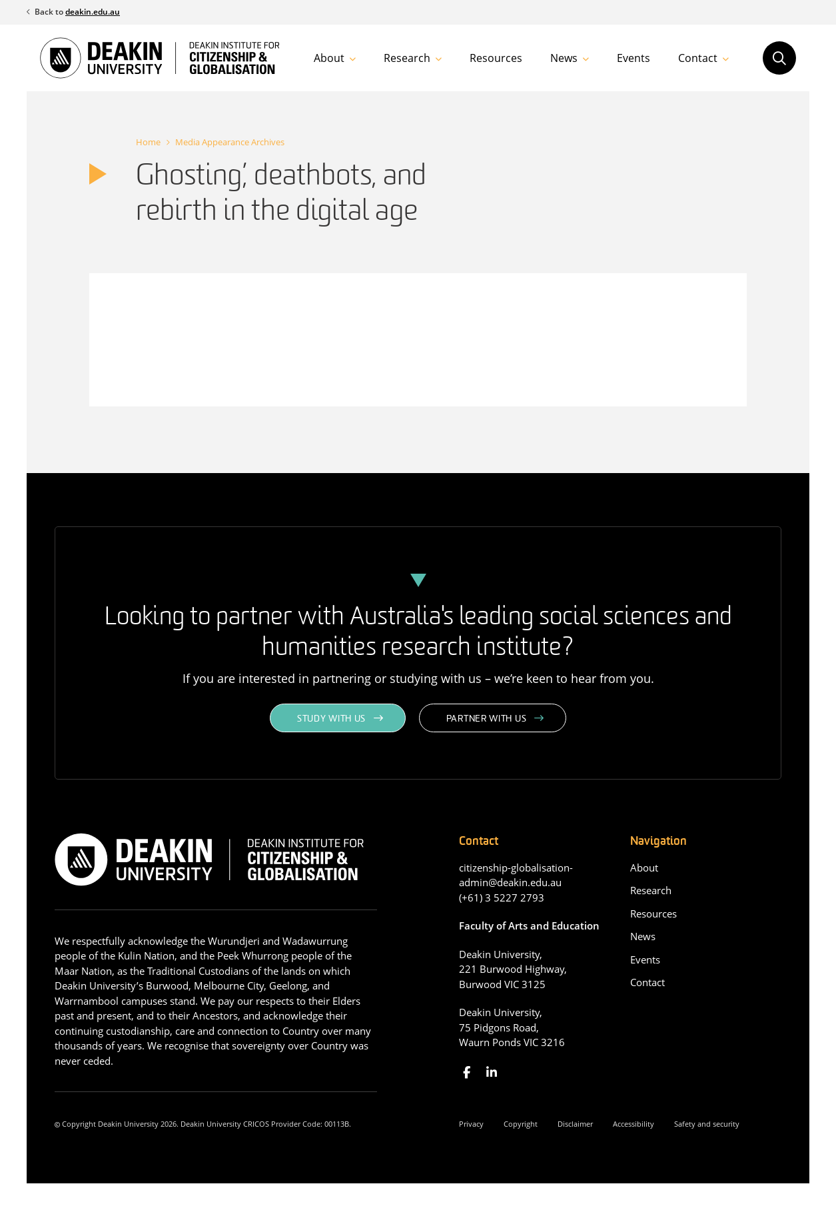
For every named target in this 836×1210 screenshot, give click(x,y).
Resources (496, 58)
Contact (697, 58)
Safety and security (706, 1124)
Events (633, 58)
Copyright (521, 1124)
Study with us (331, 719)
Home (148, 142)
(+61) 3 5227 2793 (501, 897)
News (564, 58)
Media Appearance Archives (229, 142)
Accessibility (633, 1124)
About (329, 58)
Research (407, 58)
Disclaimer (575, 1124)
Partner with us (486, 719)
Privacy (471, 1124)
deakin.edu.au (92, 11)
